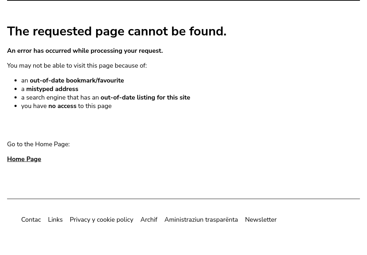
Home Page (24, 160)
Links (55, 221)
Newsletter (261, 221)
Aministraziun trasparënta (201, 221)
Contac (31, 221)
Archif (148, 221)
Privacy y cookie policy (102, 221)
